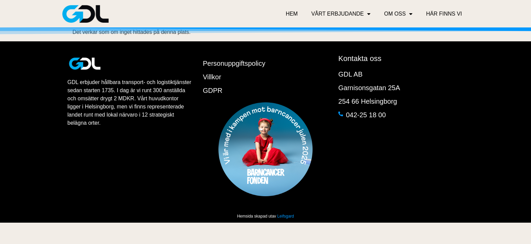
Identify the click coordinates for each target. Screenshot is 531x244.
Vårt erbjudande (340, 14)
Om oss (398, 14)
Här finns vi (444, 14)
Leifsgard (285, 216)
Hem (292, 14)
